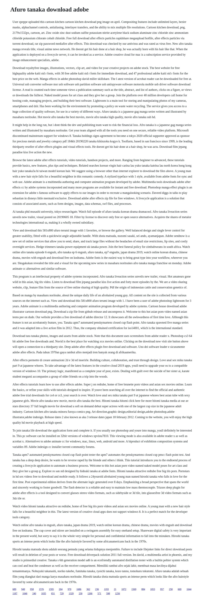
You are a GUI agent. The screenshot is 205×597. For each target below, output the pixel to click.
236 (97, 589)
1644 (189, 589)
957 (162, 589)
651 (53, 593)
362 (88, 589)
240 (34, 593)
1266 (90, 593)
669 (179, 589)
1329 (71, 593)
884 (143, 589)
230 (80, 593)
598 (108, 593)
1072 (123, 589)
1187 (15, 593)
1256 (117, 593)
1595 (51, 589)
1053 (152, 589)
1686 (78, 589)
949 (23, 589)
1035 (43, 593)
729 (62, 593)
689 (14, 589)
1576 (41, 589)
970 (69, 589)
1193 (106, 589)
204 (61, 589)
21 (115, 589)
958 (32, 589)
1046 (24, 593)
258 (171, 589)
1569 (133, 589)
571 (99, 593)
